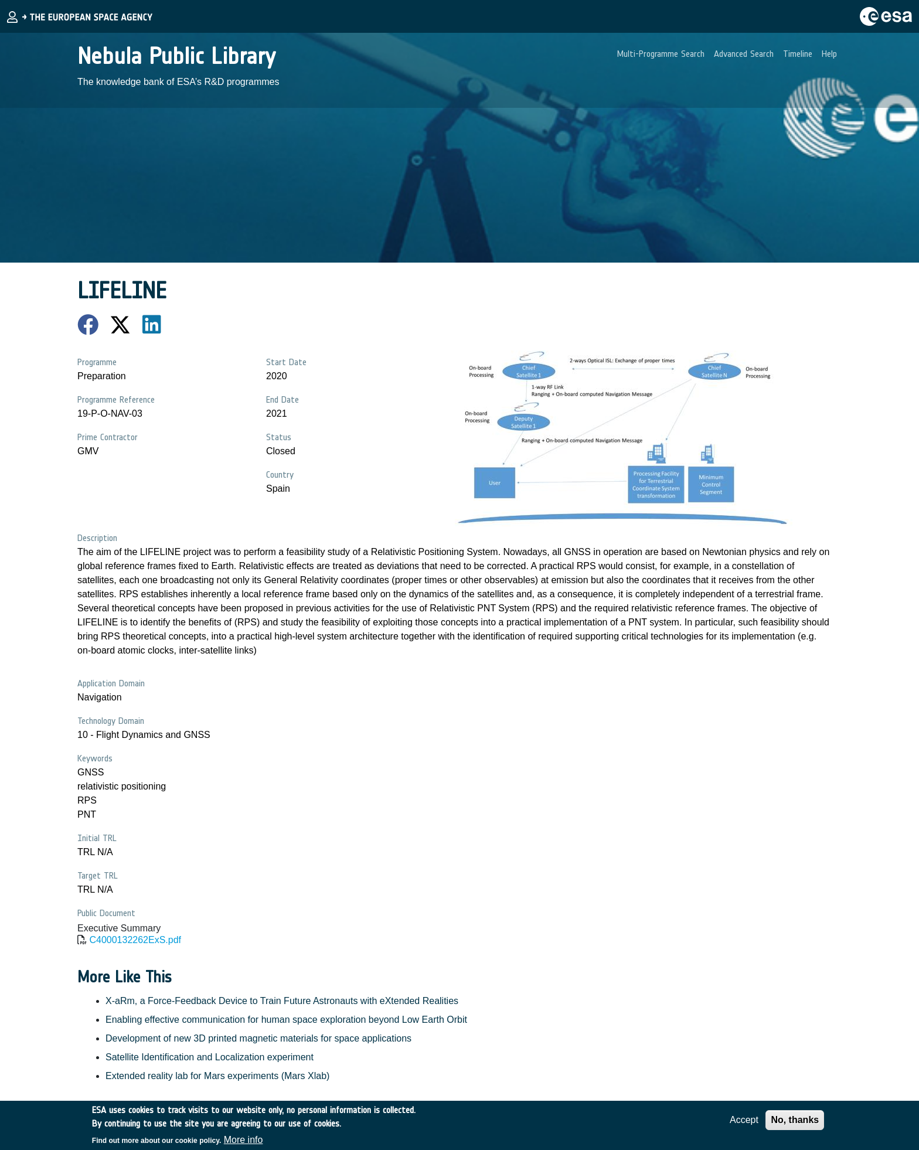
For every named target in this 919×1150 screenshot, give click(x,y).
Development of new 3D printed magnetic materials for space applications (258, 1038)
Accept (744, 1124)
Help (829, 53)
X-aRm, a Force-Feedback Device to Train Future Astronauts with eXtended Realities (281, 1001)
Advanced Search (744, 53)
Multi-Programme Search (660, 53)
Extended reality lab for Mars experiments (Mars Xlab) (217, 1076)
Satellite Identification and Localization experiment (209, 1057)
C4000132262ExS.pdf (135, 940)
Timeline (797, 53)
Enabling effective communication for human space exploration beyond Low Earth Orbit (286, 1020)
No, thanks (795, 1124)
